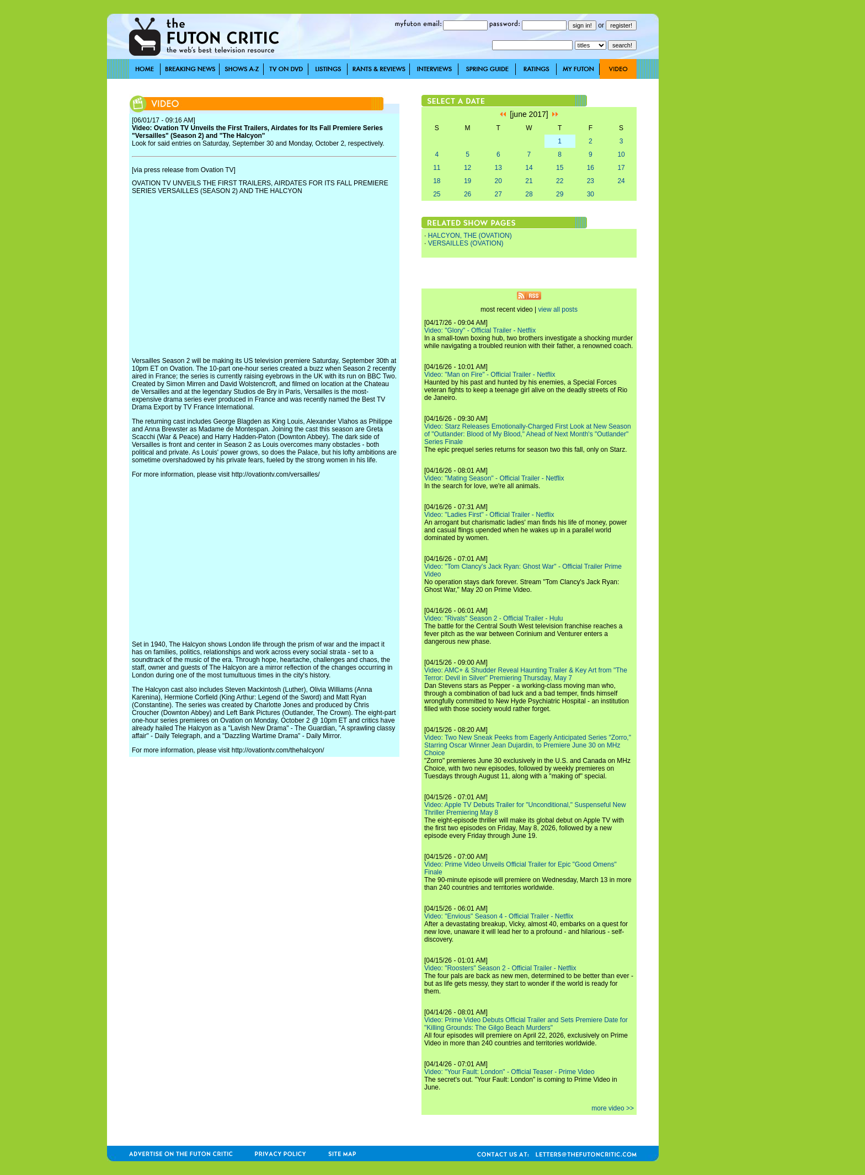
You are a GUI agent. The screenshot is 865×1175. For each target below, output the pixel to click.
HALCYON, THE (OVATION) (470, 235)
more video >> (612, 1108)
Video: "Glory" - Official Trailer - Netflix (480, 330)
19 (467, 181)
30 (590, 194)
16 (590, 168)
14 (528, 168)
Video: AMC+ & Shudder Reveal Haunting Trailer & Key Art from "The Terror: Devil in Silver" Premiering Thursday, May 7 (525, 674)
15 (559, 168)
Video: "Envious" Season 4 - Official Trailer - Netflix (498, 916)
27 (498, 194)
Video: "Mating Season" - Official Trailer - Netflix (494, 478)
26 (467, 194)
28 (528, 194)
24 (620, 181)
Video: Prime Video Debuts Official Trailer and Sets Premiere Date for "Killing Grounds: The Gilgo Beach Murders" (526, 1024)
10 (620, 154)
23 (590, 181)
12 (467, 168)
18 (436, 181)
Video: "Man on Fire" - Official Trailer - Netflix (490, 374)
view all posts (558, 309)
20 (498, 181)
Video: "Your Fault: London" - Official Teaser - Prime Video (509, 1072)
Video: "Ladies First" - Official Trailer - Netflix (489, 515)
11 (436, 168)
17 (620, 168)
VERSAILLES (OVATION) (466, 243)
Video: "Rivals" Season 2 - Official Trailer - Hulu (493, 618)
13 (498, 168)
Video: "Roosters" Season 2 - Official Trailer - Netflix (500, 968)
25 (436, 194)
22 (559, 181)
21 (528, 181)
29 (559, 194)
